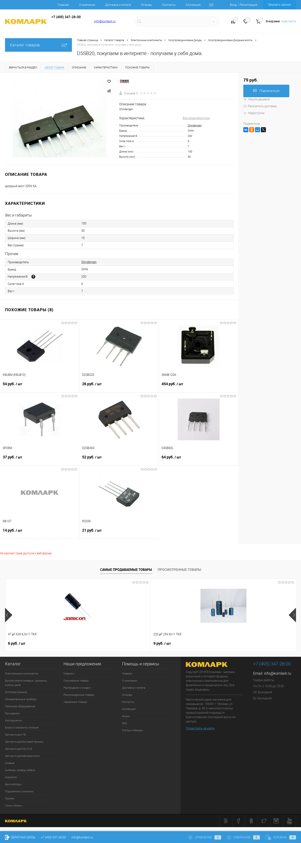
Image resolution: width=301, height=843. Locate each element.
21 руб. (119, 533)
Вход (233, 4)
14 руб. (40, 533)
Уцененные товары (75, 701)
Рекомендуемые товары (79, 694)
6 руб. (16, 643)
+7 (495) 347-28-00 (53, 837)
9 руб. (89, 643)
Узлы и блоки (13, 805)
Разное (9, 798)
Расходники (12, 713)
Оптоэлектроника (16, 692)
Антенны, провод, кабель (20, 770)
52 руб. (119, 459)
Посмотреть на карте (200, 728)
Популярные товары (76, 680)
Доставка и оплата (118, 4)
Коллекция (193, 4)
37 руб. (40, 459)
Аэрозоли (11, 777)
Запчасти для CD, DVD (18, 748)
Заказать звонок (279, 4)
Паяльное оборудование (20, 706)
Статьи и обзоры (132, 730)
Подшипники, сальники (19, 791)
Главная (63, 4)
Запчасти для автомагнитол (22, 755)
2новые (9, 763)
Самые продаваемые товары (126, 569)
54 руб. (40, 386)
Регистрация (248, 4)
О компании (87, 4)
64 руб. (198, 459)
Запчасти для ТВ (15, 734)
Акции (126, 716)
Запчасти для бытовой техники (24, 741)
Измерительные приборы (21, 699)
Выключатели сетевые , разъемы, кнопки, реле (26, 683)
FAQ (124, 723)
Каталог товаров (38, 45)
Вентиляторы (13, 784)
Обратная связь (20, 837)
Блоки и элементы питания (22, 727)
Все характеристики (196, 118)
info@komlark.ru (105, 21)
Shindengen (195, 125)
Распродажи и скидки (77, 687)
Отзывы (146, 4)
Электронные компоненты (21, 673)
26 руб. (119, 386)
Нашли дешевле (256, 99)
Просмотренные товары (179, 569)
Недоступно (253, 113)
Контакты (169, 4)
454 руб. (198, 386)
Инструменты (13, 720)
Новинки (69, 673)
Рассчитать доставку (260, 106)
